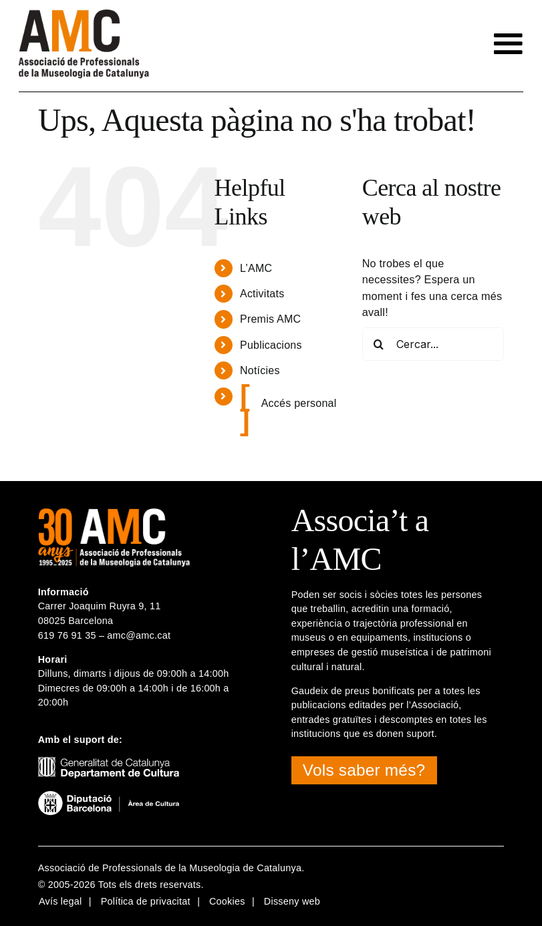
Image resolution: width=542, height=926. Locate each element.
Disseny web (292, 901)
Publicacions (271, 345)
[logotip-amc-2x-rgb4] (84, 14)
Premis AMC (270, 319)
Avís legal (60, 901)
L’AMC (256, 268)
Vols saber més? (364, 770)
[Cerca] (379, 344)
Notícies (260, 370)
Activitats (262, 293)
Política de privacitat (145, 901)
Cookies (227, 901)
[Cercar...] (433, 344)
